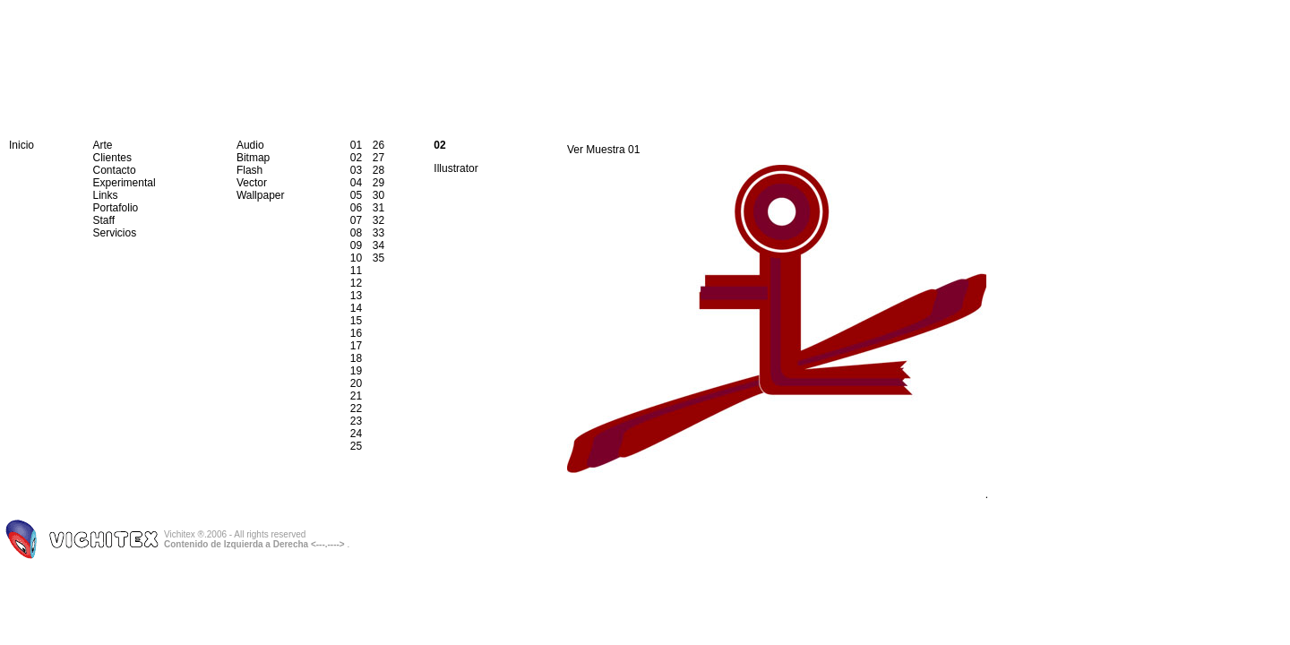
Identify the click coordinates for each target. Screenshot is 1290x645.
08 (356, 233)
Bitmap (253, 157)
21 (356, 396)
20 (356, 383)
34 (378, 245)
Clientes (112, 157)
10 (356, 258)
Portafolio (116, 208)
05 (356, 195)
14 (356, 308)
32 (378, 220)
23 (356, 421)
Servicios (115, 233)
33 (378, 233)
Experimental (124, 182)
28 (378, 170)
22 (356, 408)
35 (378, 258)
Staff (104, 220)
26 (378, 145)
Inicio (21, 145)
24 (356, 433)
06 (356, 208)
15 (356, 320)
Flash (249, 170)
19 (356, 371)
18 (356, 358)
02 (356, 157)
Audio (250, 145)
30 (378, 195)
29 (378, 182)
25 (356, 446)
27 (378, 157)
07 (356, 220)
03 (356, 170)
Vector (251, 182)
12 (356, 283)
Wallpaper (260, 195)
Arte (103, 145)
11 (356, 270)
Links (105, 195)
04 (356, 182)
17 (356, 346)
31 (378, 208)
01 (356, 145)
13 (356, 295)
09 (356, 245)
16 (356, 333)
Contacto (114, 170)
